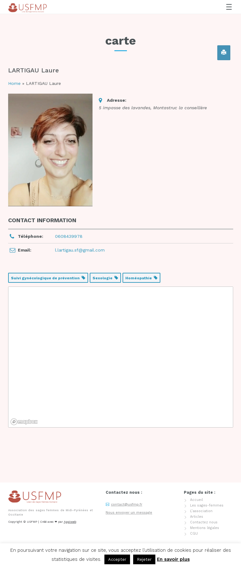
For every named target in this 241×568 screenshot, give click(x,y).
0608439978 (69, 236)
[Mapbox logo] (24, 421)
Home (14, 83)
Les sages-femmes (206, 475)
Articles (196, 487)
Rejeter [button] (144, 559)
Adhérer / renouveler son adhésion (39, 525)
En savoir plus (173, 559)
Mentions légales (204, 498)
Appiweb (70, 491)
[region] (120, 357)
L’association (201, 481)
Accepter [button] (117, 559)
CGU (194, 504)
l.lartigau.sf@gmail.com (80, 249)
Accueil (196, 470)
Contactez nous (204, 492)
